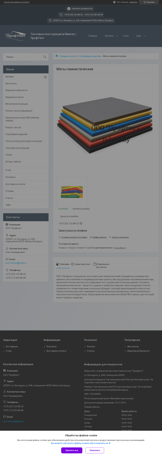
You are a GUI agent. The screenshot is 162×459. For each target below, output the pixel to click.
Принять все (71, 450)
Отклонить (95, 450)
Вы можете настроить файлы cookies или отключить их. (80, 443)
